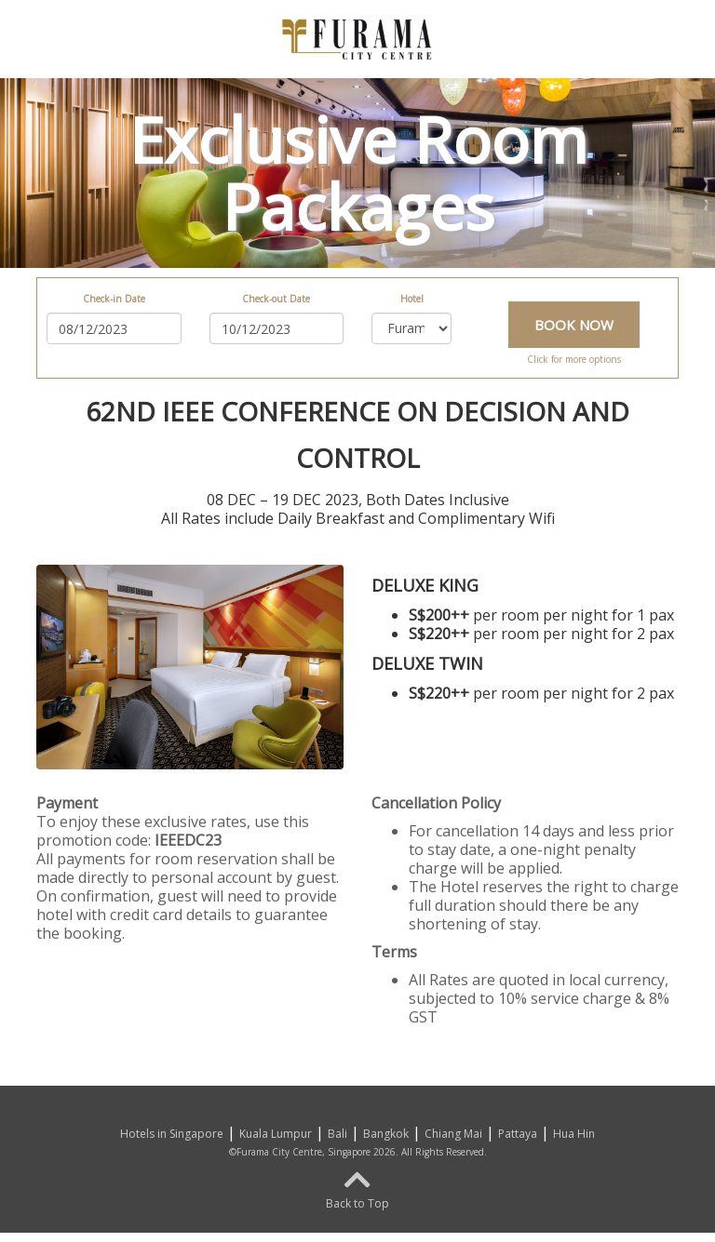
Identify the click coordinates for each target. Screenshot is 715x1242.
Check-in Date (114, 298)
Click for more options (574, 359)
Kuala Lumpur (275, 1134)
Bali (337, 1134)
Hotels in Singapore (171, 1134)
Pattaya (517, 1134)
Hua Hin (574, 1134)
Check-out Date (276, 298)
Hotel (412, 298)
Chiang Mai (453, 1134)
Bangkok (386, 1134)
